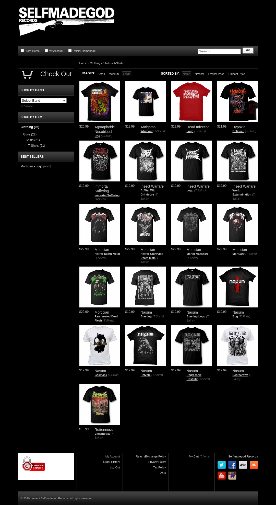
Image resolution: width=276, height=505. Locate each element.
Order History (111, 461)
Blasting (146, 316)
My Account (54, 50)
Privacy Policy (157, 461)
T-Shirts (118, 63)
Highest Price (237, 73)
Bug (235, 316)
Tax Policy (159, 467)
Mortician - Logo (32, 166)
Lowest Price (216, 73)
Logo (190, 131)
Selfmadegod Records (243, 456)
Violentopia (102, 433)
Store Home (30, 50)
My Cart (194, 456)
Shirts (107, 63)
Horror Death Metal (107, 253)
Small (101, 73)
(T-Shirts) (106, 135)
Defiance (238, 131)
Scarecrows (240, 374)
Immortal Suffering (107, 195)
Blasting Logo (196, 316)
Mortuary (239, 253)
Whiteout (147, 131)
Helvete (146, 374)
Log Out (115, 467)
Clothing (95, 63)
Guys (30, 134)
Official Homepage (81, 50)
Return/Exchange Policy (151, 456)
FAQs (162, 472)
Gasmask (101, 374)
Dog (97, 135)
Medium (114, 73)
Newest (199, 73)
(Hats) (47, 166)
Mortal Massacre (198, 253)
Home (83, 63)
